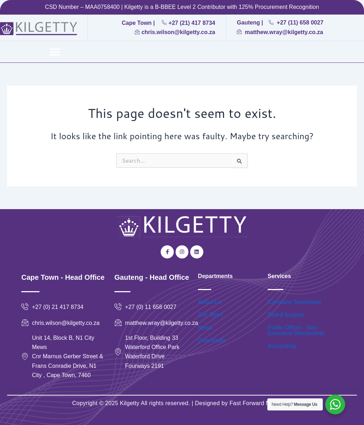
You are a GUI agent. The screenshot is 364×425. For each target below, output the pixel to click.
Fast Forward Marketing (260, 403)
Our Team (210, 315)
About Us (209, 302)
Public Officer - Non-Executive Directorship (296, 330)
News (205, 328)
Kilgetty (129, 403)
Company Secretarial (294, 302)
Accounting (282, 346)
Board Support (286, 315)
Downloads (212, 340)
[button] (54, 51)
